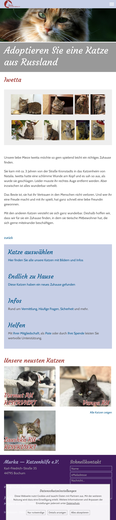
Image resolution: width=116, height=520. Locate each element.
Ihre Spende (76, 333)
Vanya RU (96, 403)
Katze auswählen (30, 252)
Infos (15, 301)
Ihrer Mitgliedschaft (26, 333)
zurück (8, 238)
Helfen (16, 325)
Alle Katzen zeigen (101, 412)
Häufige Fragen (49, 309)
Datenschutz (73, 503)
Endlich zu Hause (31, 276)
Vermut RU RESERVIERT (20, 399)
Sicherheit (67, 309)
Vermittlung (29, 309)
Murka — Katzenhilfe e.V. (31, 462)
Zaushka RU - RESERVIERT (22, 443)
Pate (48, 333)
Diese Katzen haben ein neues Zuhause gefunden (41, 284)
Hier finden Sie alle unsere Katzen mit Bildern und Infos (45, 260)
